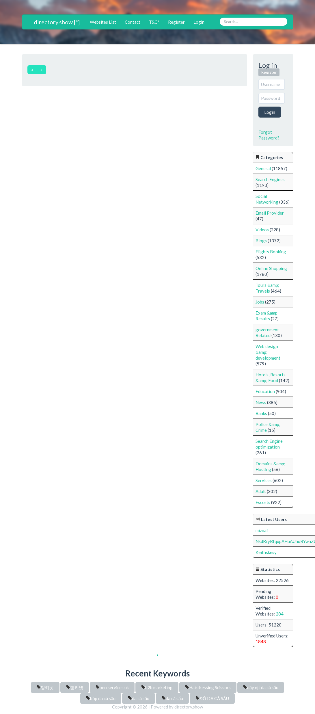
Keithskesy (266, 552)
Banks (261, 413)
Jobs (260, 301)
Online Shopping (271, 268)
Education (265, 391)
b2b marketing (157, 687)
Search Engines (270, 179)
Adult (261, 491)
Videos (262, 229)
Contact (132, 22)
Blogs (261, 240)
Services (264, 480)
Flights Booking (271, 251)
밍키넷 (45, 687)
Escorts (263, 502)
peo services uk (112, 687)
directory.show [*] (57, 21)
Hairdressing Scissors (208, 687)
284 (280, 613)
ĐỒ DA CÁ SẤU (212, 698)
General (263, 168)
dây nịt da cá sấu (260, 687)
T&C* (154, 22)
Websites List (103, 22)
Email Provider (270, 212)
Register (176, 22)
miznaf (262, 530)
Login (198, 22)
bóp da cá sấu (100, 698)
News (261, 402)
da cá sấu (138, 698)
